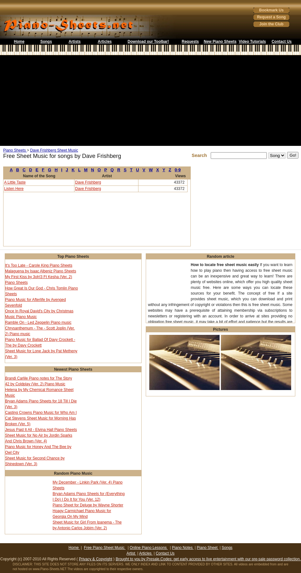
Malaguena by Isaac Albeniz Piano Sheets (40, 271)
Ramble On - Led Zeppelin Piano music (38, 322)
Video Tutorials (252, 41)
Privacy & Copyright (95, 559)
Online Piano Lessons (149, 547)
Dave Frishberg (88, 182)
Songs (46, 41)
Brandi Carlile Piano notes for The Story (38, 378)
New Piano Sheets (220, 41)
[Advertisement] (150, 100)
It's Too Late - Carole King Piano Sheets (38, 265)
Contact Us (281, 41)
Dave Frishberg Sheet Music (54, 150)
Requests (190, 41)
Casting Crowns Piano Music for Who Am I (41, 412)
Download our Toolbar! (148, 41)
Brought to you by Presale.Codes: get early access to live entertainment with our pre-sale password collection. (208, 559)
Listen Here (13, 188)
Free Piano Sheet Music (104, 547)
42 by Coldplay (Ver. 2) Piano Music (35, 384)
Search (200, 155)
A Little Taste (15, 182)
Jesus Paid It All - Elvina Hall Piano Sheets (41, 429)
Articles (105, 41)
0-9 (178, 169)
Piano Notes (183, 547)
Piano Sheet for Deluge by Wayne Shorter (88, 505)
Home (19, 41)
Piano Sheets (15, 150)
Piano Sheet (208, 547)
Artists (74, 41)
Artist (131, 553)
